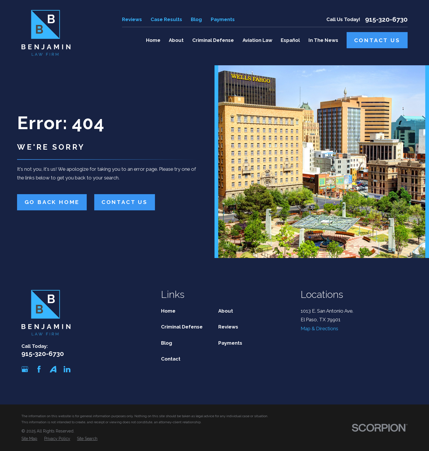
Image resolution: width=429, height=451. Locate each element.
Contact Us (377, 40)
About (225, 311)
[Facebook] (39, 369)
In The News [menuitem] (323, 40)
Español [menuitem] (290, 40)
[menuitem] (29, 438)
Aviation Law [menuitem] (257, 40)
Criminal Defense (182, 327)
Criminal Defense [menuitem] (213, 40)
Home (168, 311)
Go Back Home (52, 202)
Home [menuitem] (153, 40)
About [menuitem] (176, 40)
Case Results (166, 19)
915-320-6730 (386, 19)
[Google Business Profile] (24, 369)
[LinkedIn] (67, 369)
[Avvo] (53, 369)
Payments (223, 19)
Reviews (132, 19)
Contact (170, 359)
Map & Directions (319, 328)
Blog (196, 19)
